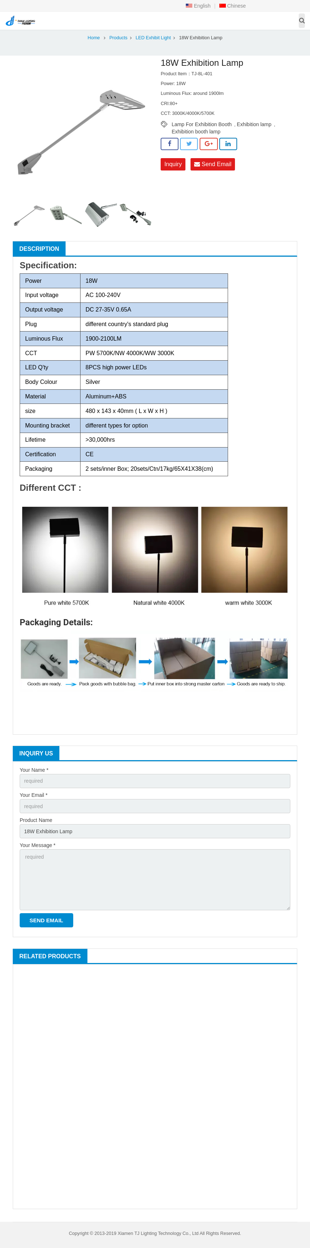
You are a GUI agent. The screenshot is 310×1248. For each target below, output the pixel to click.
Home (94, 37)
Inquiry (173, 164)
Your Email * (34, 795)
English (198, 6)
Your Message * (37, 845)
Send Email (212, 164)
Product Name (36, 820)
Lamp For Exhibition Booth (202, 124)
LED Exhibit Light (153, 37)
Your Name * (34, 770)
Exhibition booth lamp (196, 132)
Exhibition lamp (254, 124)
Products (118, 37)
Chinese (232, 6)
